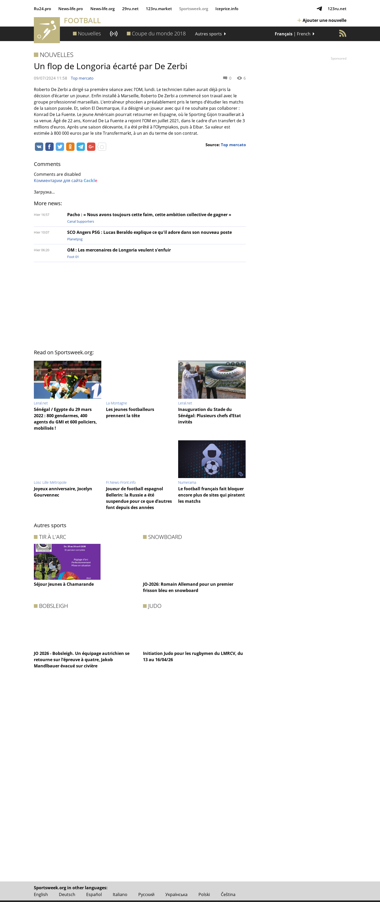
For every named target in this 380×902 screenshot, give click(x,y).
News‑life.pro (70, 8)
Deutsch (67, 894)
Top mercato (82, 78)
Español (94, 894)
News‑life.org (102, 8)
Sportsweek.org (193, 8)
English (41, 894)
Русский (146, 894)
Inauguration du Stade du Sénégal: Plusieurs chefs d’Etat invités (209, 416)
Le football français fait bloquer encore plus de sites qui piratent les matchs (211, 495)
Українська (176, 894)
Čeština (228, 894)
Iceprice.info (226, 8)
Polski (204, 894)
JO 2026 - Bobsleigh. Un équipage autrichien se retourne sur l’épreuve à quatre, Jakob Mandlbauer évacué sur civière (81, 659)
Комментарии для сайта (65, 180)
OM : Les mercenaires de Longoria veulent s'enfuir (119, 250)
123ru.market (159, 8)
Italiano (120, 894)
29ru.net (130, 8)
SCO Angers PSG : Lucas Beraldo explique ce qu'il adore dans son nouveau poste (149, 232)
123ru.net (337, 8)
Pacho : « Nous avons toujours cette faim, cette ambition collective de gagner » (149, 214)
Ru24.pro (42, 8)
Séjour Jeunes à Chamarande (64, 584)
